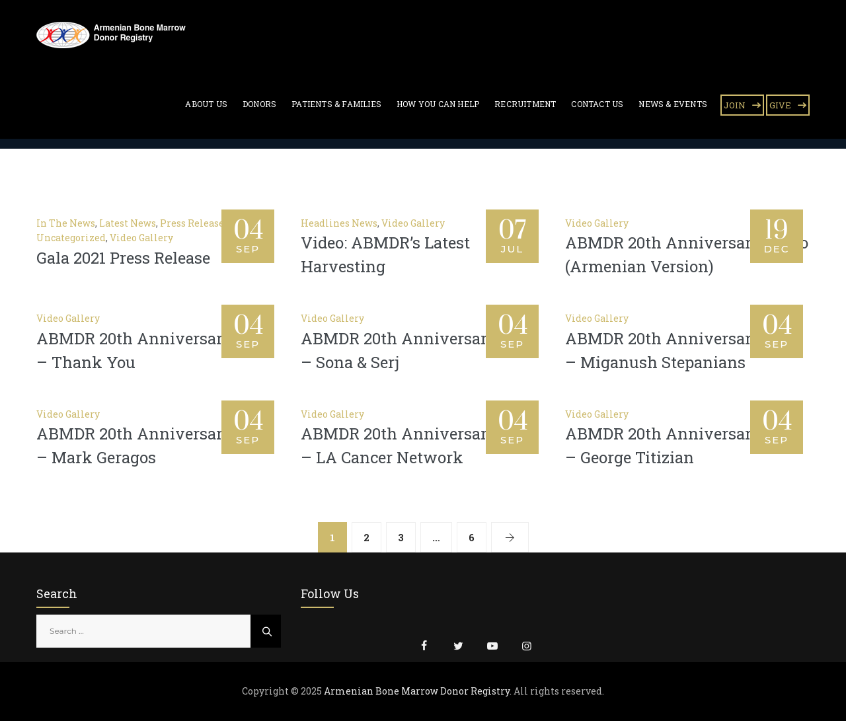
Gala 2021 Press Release (123, 257)
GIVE (780, 105)
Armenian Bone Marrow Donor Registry (417, 691)
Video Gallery (141, 237)
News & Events (672, 103)
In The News (65, 223)
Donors (259, 103)
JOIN (735, 105)
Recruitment (525, 103)
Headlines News (339, 223)
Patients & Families (336, 103)
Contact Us (597, 103)
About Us (206, 103)
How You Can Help (438, 103)
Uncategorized (71, 237)
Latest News (127, 223)
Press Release (192, 223)
